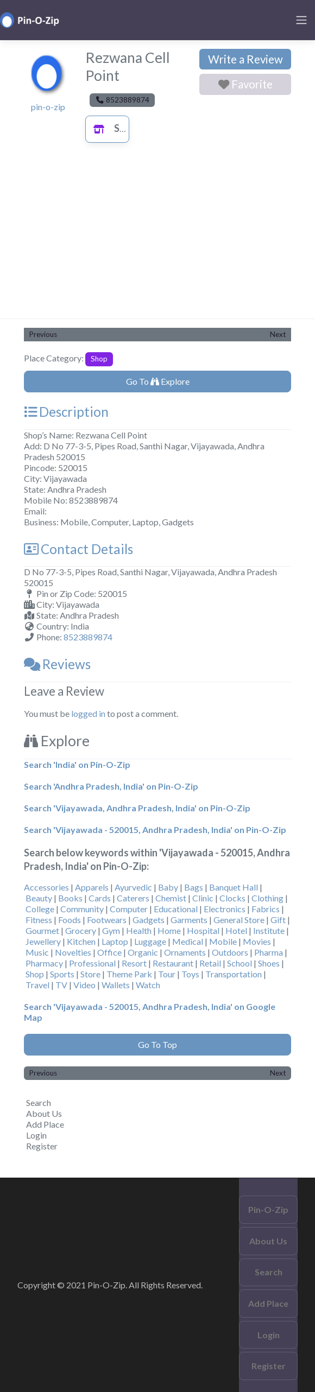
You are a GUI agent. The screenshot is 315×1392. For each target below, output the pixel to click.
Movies (257, 941)
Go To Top (157, 1044)
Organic (143, 952)
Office (109, 952)
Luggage (150, 941)
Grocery (80, 930)
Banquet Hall (233, 887)
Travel (37, 985)
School (239, 963)
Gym (111, 930)
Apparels (92, 887)
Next (278, 334)
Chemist (170, 898)
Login (36, 1135)
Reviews (57, 664)
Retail (210, 963)
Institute (269, 930)
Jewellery (43, 941)
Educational (176, 909)
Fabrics (265, 909)
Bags (193, 887)
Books (70, 898)
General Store (238, 919)
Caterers (133, 898)
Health (139, 930)
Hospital (203, 930)
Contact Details (78, 549)
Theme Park (129, 974)
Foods (69, 919)
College (40, 909)
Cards (100, 898)
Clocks (232, 898)
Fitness (39, 919)
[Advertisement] (157, 237)
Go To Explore (158, 381)
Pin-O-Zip (268, 1209)
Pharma (268, 952)
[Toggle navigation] (301, 20)
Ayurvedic (133, 887)
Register (42, 1146)
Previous (43, 334)
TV (61, 985)
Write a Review (245, 59)
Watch (148, 985)
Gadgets (149, 919)
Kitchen (81, 941)
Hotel (236, 930)
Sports (62, 974)
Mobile (223, 941)
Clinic (202, 898)
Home (169, 930)
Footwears (107, 919)
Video (84, 985)
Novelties (73, 952)
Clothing (267, 898)
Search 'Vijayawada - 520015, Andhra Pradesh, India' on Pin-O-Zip (155, 829)
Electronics (224, 909)
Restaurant (173, 963)
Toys (190, 974)
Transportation (233, 974)
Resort (134, 963)
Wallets (116, 985)
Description (66, 411)
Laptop (115, 941)
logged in (88, 713)
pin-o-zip (48, 106)
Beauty (39, 898)
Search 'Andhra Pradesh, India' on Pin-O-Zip (111, 786)
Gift (278, 919)
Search (38, 1102)
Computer (129, 909)
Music (37, 952)
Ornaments (185, 952)
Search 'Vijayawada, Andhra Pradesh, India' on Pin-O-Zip (137, 808)
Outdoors (230, 952)
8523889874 (88, 637)
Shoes (269, 963)
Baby (168, 887)
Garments (189, 919)
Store (90, 974)
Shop (114, 128)
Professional (92, 963)
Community (82, 909)
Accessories (46, 887)
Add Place (45, 1124)
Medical (187, 941)
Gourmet (42, 930)
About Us (44, 1113)
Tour (166, 974)
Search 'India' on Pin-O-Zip (77, 764)
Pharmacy (44, 963)
